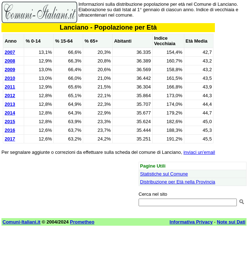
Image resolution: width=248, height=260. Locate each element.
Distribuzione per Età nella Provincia (177, 182)
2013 (10, 104)
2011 (10, 87)
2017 (10, 139)
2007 (10, 52)
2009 (10, 69)
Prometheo (82, 222)
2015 (10, 121)
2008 (10, 61)
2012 (10, 95)
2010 (10, 78)
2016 (10, 130)
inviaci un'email (199, 152)
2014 (10, 113)
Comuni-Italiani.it (21, 222)
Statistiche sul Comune (164, 174)
